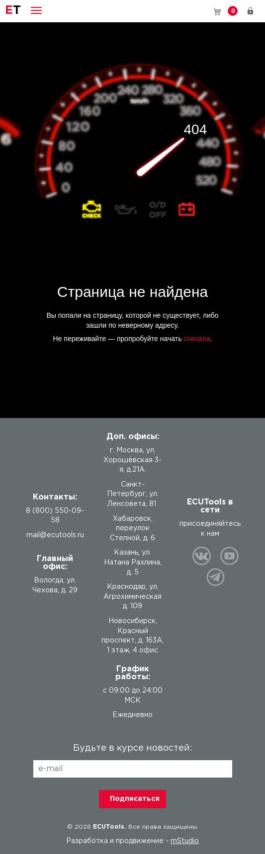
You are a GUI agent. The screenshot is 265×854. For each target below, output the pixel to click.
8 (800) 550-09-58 (202, 11)
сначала (196, 339)
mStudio (185, 841)
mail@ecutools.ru (55, 535)
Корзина (233, 11)
